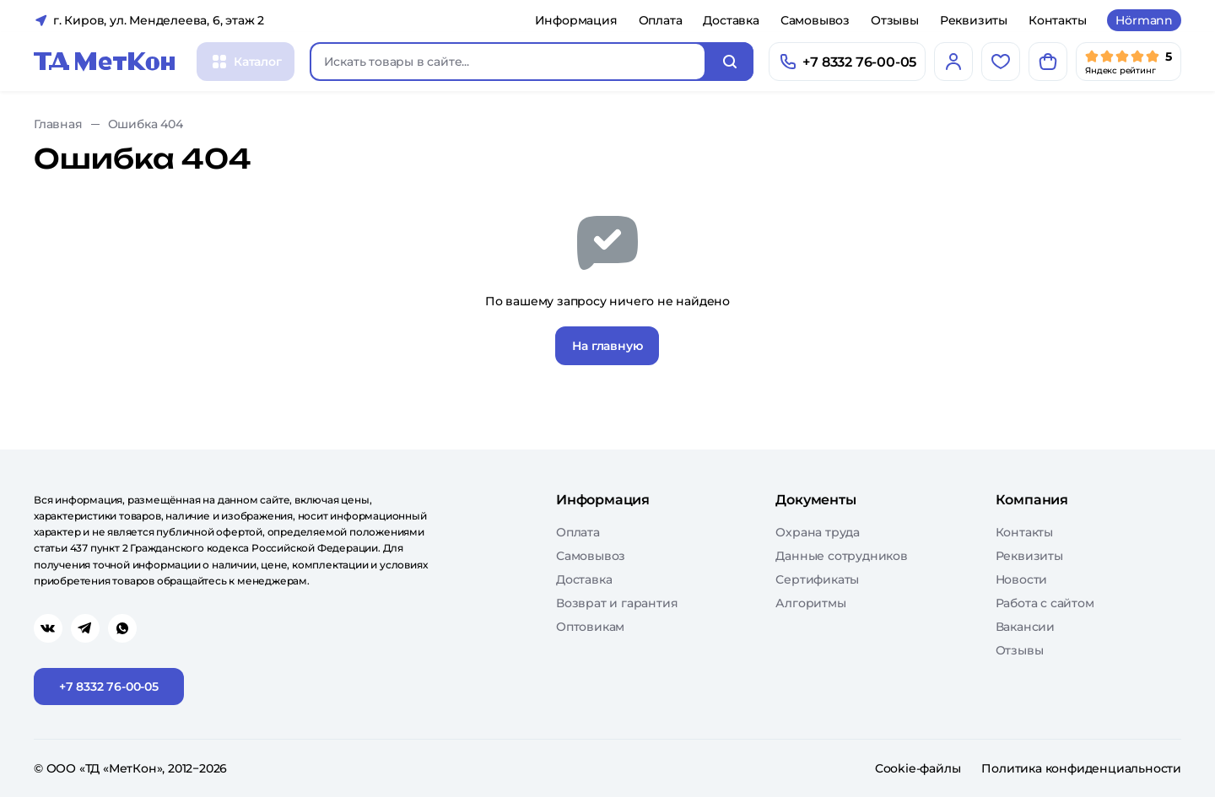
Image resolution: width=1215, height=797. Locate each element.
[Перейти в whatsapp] (122, 628)
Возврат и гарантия (617, 603)
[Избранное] (1000, 61)
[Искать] (729, 61)
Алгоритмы (810, 603)
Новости (1022, 579)
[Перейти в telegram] (85, 628)
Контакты (1057, 20)
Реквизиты (973, 20)
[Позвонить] (847, 61)
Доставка (731, 20)
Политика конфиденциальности (1081, 768)
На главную (607, 345)
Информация (576, 20)
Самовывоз (815, 20)
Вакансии (1025, 626)
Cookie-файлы (918, 768)
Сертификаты (817, 579)
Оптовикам (590, 626)
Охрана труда (817, 532)
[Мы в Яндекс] (1128, 61)
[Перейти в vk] (48, 628)
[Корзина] (1048, 61)
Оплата (661, 20)
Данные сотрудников (841, 555)
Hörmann (1144, 20)
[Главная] (105, 61)
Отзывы (895, 20)
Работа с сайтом (1045, 603)
